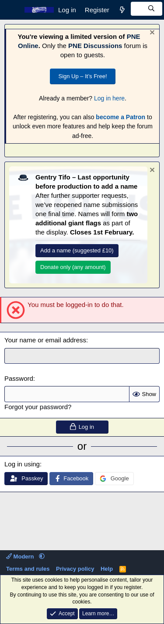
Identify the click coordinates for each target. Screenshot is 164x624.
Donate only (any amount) (73, 267)
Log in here (109, 98)
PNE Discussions (95, 45)
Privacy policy (75, 568)
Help (107, 568)
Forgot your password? (37, 406)
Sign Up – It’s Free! (82, 76)
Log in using (22, 464)
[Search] (146, 9)
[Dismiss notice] (151, 33)
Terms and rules (27, 568)
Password (18, 378)
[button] (41, 556)
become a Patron (120, 117)
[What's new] (122, 10)
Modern (20, 556)
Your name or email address (45, 340)
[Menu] (12, 10)
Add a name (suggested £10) (77, 250)
